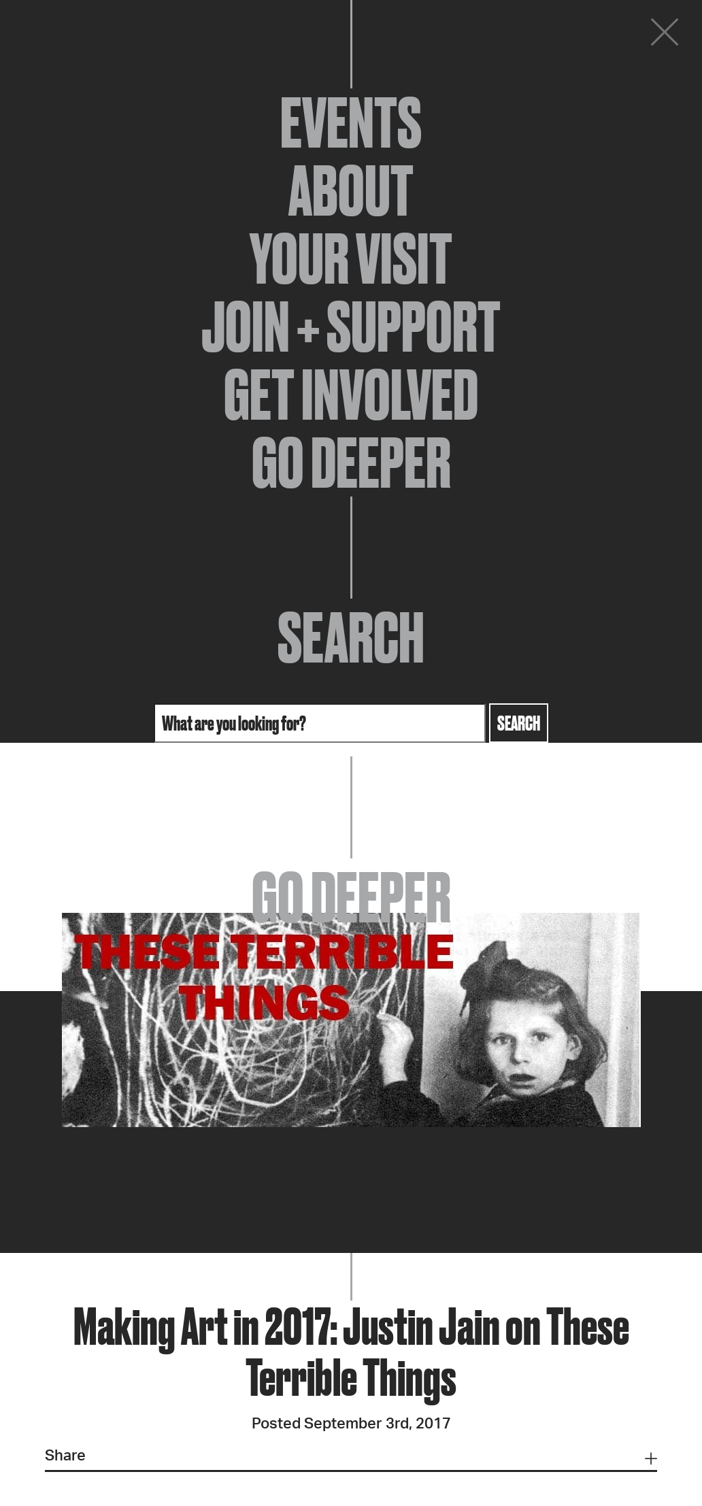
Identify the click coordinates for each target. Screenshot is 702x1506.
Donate (582, 35)
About (351, 190)
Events (351, 122)
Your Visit (351, 258)
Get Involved (351, 394)
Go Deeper (351, 462)
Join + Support (351, 326)
